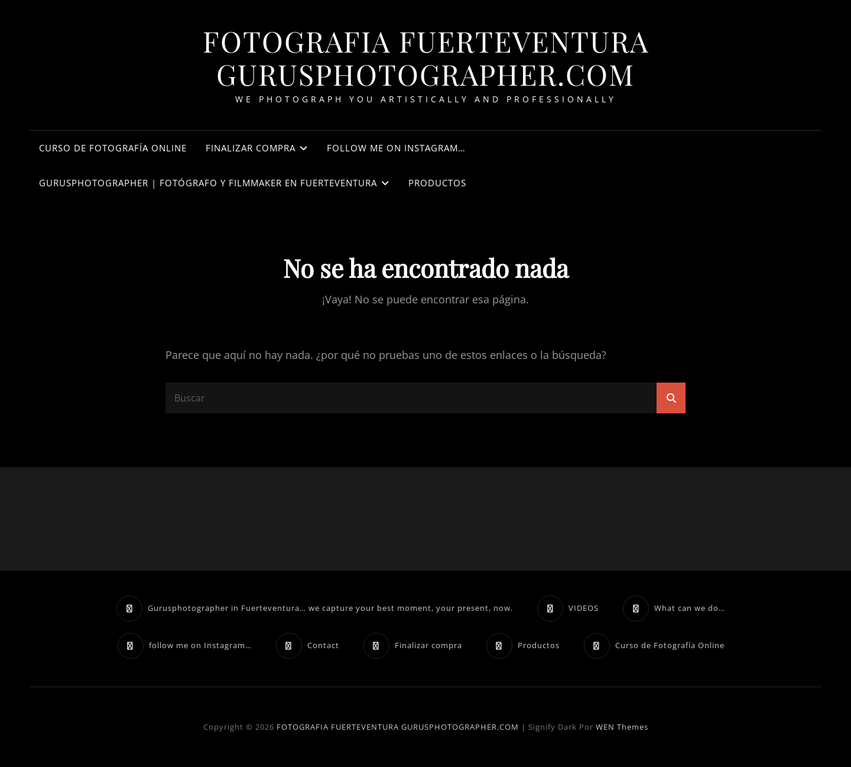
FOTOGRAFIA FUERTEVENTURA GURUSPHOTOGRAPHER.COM (426, 57)
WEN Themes (622, 726)
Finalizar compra (250, 148)
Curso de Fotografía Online (113, 148)
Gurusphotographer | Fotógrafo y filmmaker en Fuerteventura (208, 183)
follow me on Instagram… (396, 148)
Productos (437, 183)
